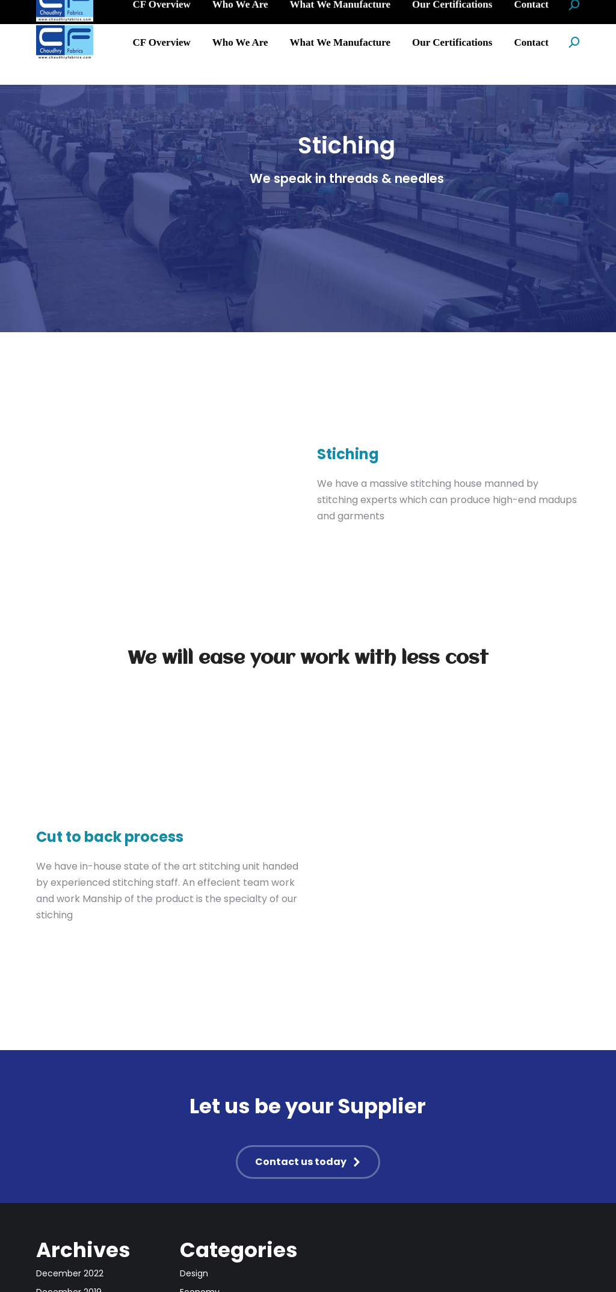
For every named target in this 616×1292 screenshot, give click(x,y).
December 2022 (69, 1273)
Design (194, 1273)
